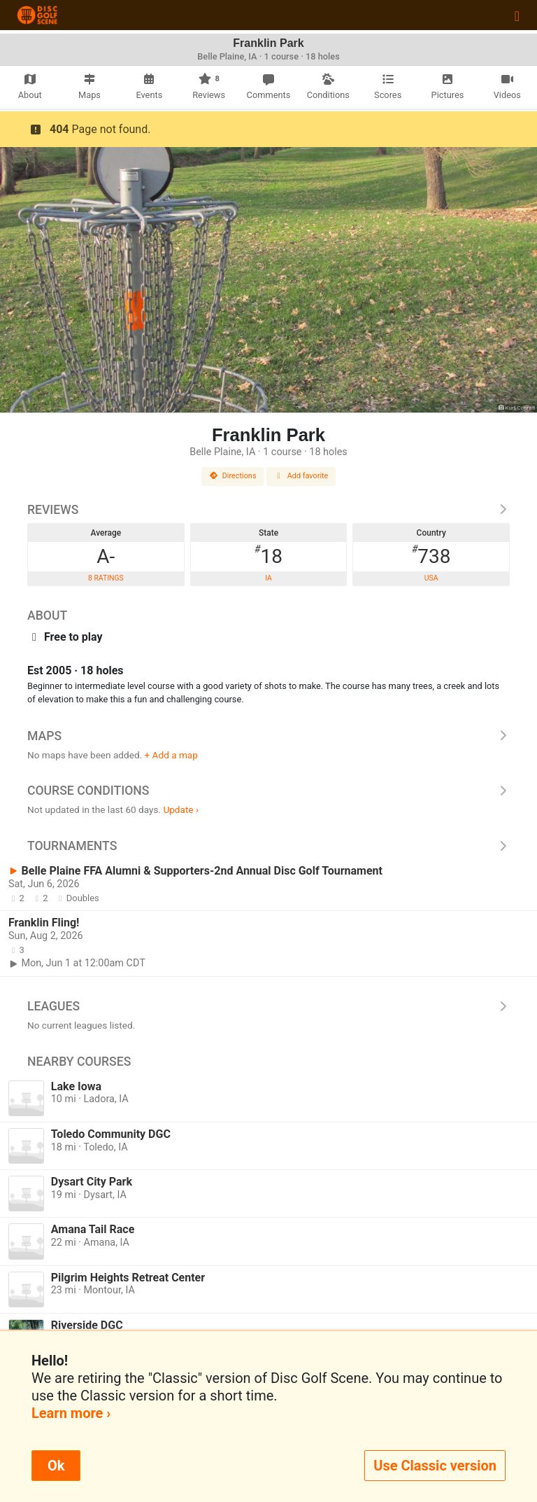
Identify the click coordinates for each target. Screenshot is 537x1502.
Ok (56, 1465)
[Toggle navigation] (517, 15)
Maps (268, 736)
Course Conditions (268, 791)
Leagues (268, 1006)
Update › (181, 809)
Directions (233, 475)
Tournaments (268, 846)
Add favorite (301, 475)
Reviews (268, 510)
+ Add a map (171, 754)
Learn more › (70, 1413)
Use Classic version (434, 1465)
